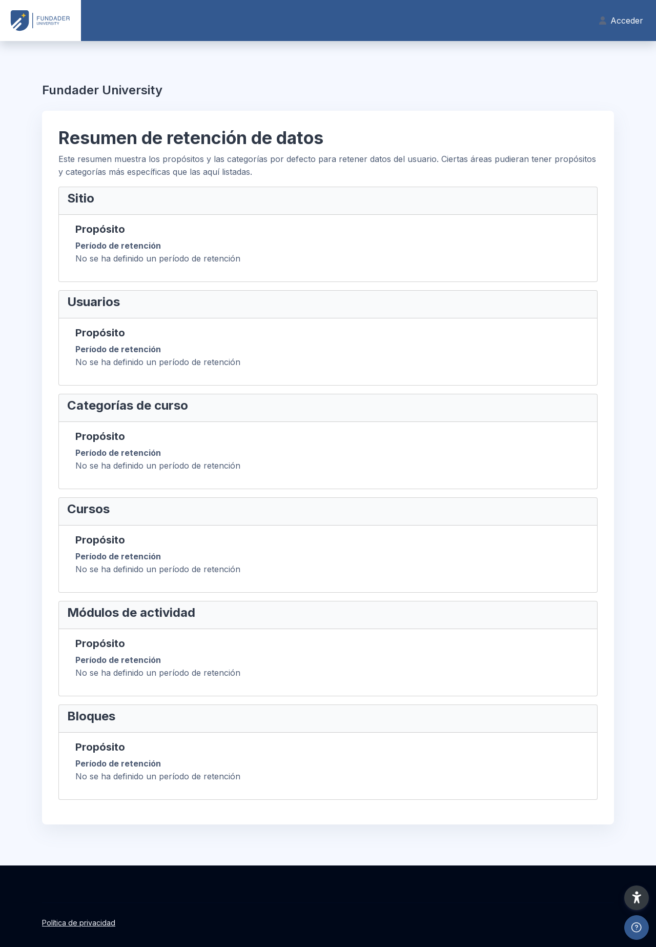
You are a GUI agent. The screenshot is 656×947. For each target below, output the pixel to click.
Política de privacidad (78, 922)
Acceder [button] (621, 20)
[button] (636, 897)
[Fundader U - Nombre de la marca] (40, 20)
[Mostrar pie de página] (636, 927)
